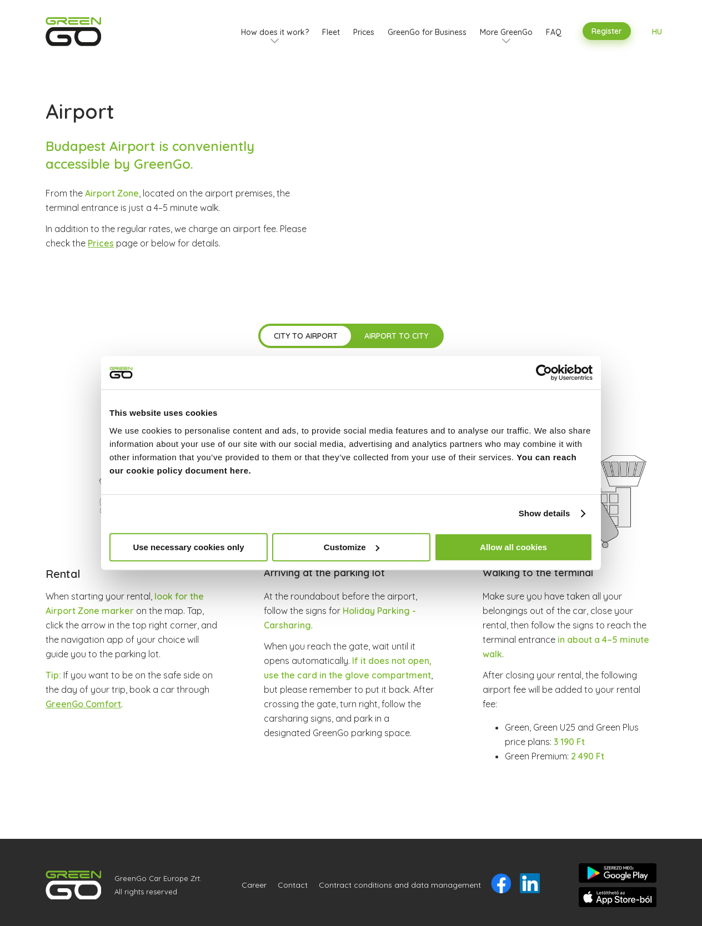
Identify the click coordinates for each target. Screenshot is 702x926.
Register (606, 31)
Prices (363, 32)
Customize (351, 547)
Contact (293, 885)
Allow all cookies (513, 547)
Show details (544, 513)
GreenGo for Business (427, 32)
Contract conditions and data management (400, 885)
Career (254, 885)
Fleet (331, 32)
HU (657, 32)
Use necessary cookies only (188, 547)
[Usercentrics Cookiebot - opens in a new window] (544, 372)
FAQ (553, 32)
